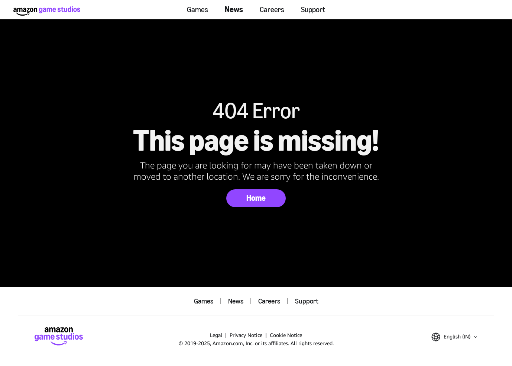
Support (313, 9)
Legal (216, 335)
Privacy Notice (246, 335)
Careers (272, 9)
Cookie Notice (286, 335)
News (234, 9)
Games (197, 9)
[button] (454, 337)
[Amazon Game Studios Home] (46, 11)
